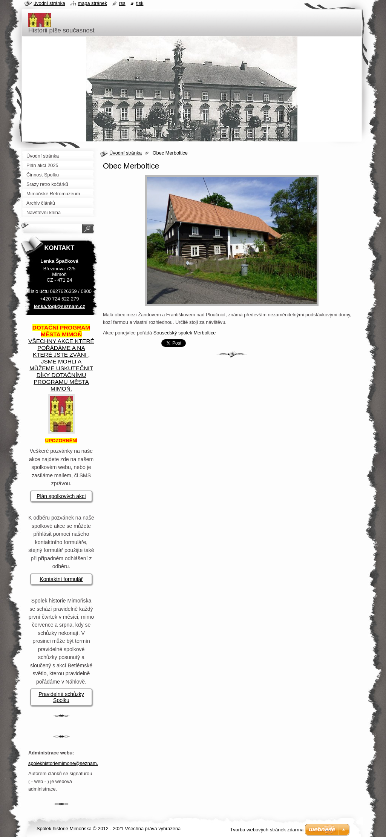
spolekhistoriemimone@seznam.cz (65, 763)
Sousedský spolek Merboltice (184, 333)
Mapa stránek (92, 3)
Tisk (139, 3)
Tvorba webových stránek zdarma (266, 829)
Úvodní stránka (125, 153)
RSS (122, 3)
